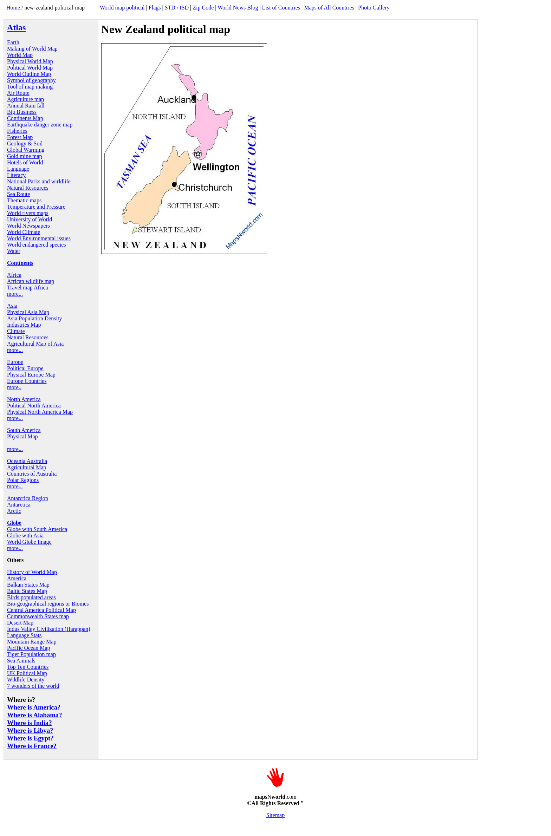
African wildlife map (30, 281)
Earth (13, 42)
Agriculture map (25, 99)
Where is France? (32, 746)
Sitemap (275, 815)
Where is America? (33, 707)
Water (13, 251)
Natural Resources (27, 188)
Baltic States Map (27, 591)
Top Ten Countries (27, 667)
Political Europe (25, 368)
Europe (15, 362)
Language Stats (24, 635)
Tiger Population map (31, 654)
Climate (16, 331)
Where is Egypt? (30, 738)
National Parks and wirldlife (39, 181)
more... (15, 294)
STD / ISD (177, 8)
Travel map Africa (27, 287)
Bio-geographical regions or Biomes (48, 604)
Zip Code (203, 8)
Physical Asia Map (28, 312)
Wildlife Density (25, 679)
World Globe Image (29, 542)
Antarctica (19, 505)
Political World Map (30, 68)
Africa (14, 275)
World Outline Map (29, 74)
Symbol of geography (31, 80)
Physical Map (22, 436)
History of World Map (32, 572)
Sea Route (18, 194)
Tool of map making (30, 87)
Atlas (16, 27)
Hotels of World (25, 162)
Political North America (34, 406)
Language (18, 169)
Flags (155, 8)
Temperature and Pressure (36, 207)
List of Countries (281, 8)
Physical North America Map (40, 412)
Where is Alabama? (34, 715)
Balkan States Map (28, 585)
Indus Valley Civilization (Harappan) (48, 629)
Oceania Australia (27, 461)
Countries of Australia (32, 474)
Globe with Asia (25, 535)
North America (24, 399)
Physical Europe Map (31, 375)
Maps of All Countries (329, 8)
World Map (20, 55)
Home (13, 8)
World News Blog (238, 8)
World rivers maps (27, 213)
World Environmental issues (39, 238)
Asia (12, 306)
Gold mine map (24, 156)
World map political (122, 8)
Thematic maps (24, 200)
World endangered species (36, 245)
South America (24, 430)
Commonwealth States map (38, 616)
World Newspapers (28, 226)
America (16, 578)
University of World (29, 219)
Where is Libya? (30, 730)
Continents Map (25, 118)
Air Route (18, 93)
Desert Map (20, 623)
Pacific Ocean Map (28, 648)
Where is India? (29, 722)
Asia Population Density (34, 318)
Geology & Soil (25, 143)
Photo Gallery (373, 8)
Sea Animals (21, 661)
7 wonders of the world (33, 686)
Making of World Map (32, 49)
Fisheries (17, 131)
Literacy (16, 175)
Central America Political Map (41, 610)
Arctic (14, 511)
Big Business (22, 112)
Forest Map (20, 137)
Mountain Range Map (31, 642)
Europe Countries (26, 381)
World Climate (23, 232)
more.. (14, 387)
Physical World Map (30, 61)
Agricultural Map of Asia (35, 344)
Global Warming (25, 150)
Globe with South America (37, 529)
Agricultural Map (26, 467)
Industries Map (24, 325)
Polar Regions (23, 480)
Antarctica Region (27, 498)
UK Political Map (27, 673)
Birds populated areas (31, 597)
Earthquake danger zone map (39, 125)
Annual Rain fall (26, 106)
